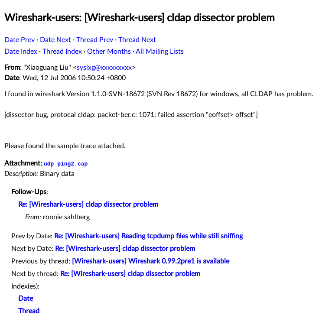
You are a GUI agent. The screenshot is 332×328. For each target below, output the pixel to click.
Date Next (55, 39)
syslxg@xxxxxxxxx (104, 67)
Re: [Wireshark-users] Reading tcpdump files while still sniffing (148, 236)
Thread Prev (94, 39)
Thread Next (137, 39)
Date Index (20, 51)
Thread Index (62, 51)
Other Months (109, 51)
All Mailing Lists (160, 51)
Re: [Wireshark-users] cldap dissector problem (88, 204)
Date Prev (19, 39)
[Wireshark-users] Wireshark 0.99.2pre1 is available (150, 261)
